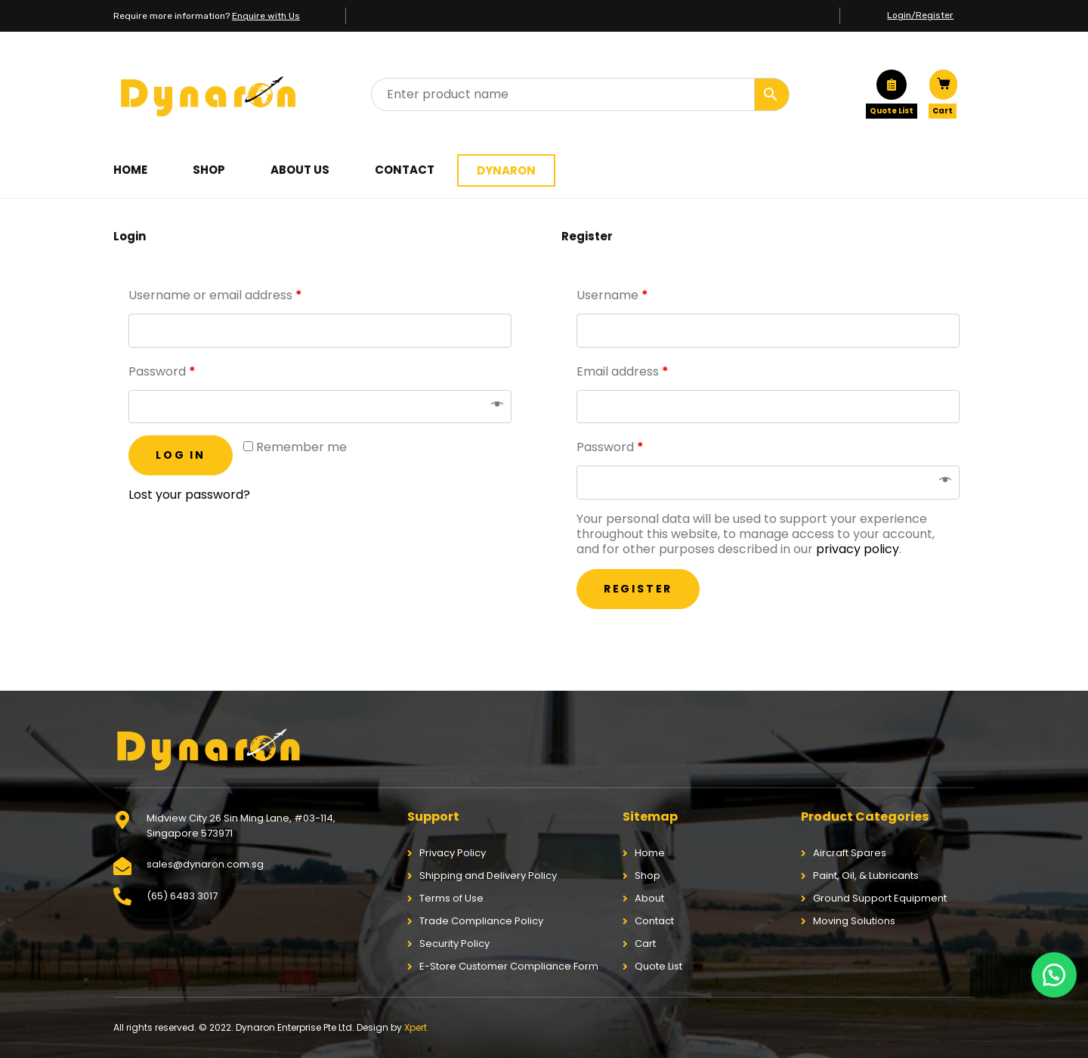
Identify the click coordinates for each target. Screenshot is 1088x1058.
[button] (1054, 975)
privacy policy (857, 549)
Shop (209, 170)
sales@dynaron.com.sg (205, 864)
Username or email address (215, 295)
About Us (299, 170)
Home (130, 170)
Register (638, 588)
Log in (181, 454)
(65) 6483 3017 (182, 896)
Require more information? (206, 16)
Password (162, 371)
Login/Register (920, 15)
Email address (622, 371)
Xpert (415, 1027)
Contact (404, 170)
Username (612, 295)
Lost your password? (189, 494)
